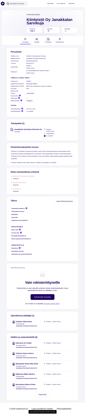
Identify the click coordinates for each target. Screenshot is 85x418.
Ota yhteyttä (61, 3)
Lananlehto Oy (17, 189)
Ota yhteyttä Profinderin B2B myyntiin (42, 412)
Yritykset (50, 3)
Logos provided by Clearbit (42, 409)
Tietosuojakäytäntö (64, 409)
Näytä (29, 100)
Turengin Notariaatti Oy (19, 182)
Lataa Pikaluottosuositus (64, 201)
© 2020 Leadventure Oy (18, 409)
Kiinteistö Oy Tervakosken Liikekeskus (24, 176)
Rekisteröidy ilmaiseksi (42, 297)
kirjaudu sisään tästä (51, 304)
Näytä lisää (42, 394)
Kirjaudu (72, 3)
